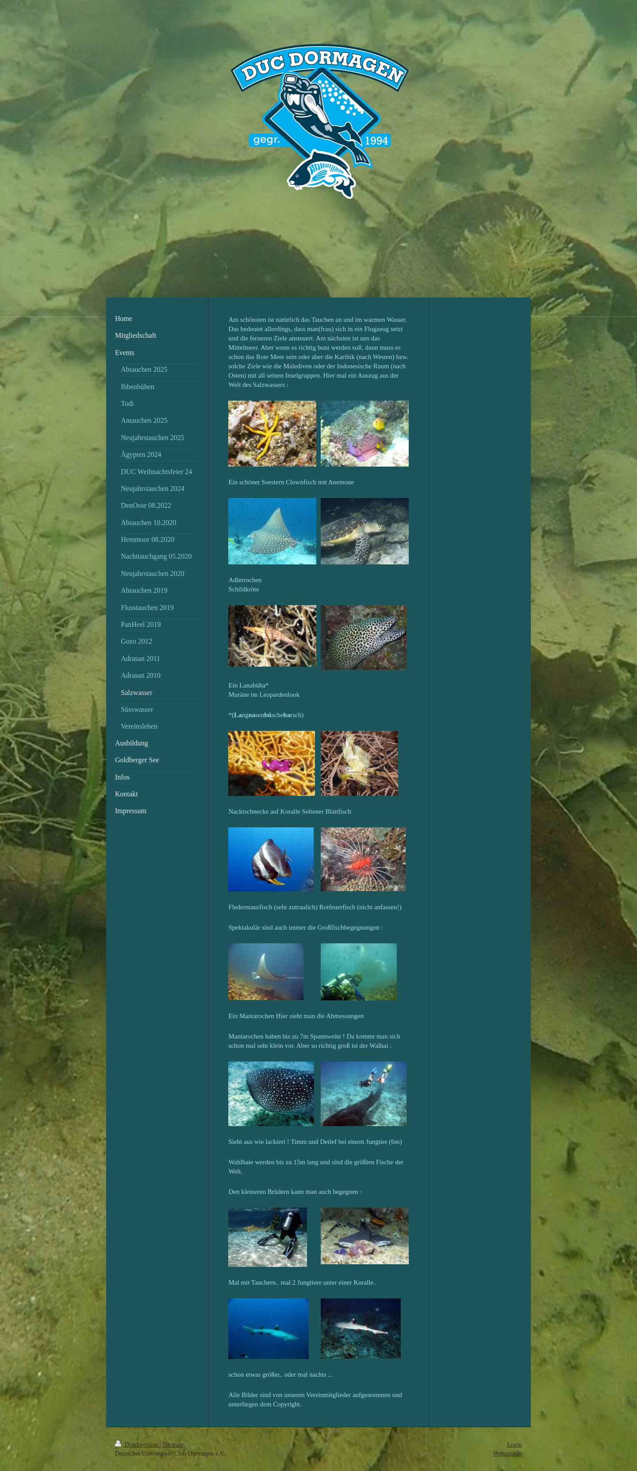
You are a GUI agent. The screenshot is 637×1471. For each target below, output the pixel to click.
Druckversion (137, 1444)
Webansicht (507, 1453)
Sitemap (173, 1444)
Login (514, 1444)
